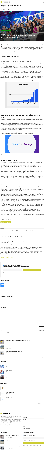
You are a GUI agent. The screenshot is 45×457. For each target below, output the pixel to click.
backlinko (16, 109)
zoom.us (42, 324)
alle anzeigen (40, 403)
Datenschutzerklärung (6, 274)
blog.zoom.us (7, 154)
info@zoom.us (41, 326)
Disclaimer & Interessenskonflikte (5, 332)
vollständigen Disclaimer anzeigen (6, 257)
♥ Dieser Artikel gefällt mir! (5, 222)
